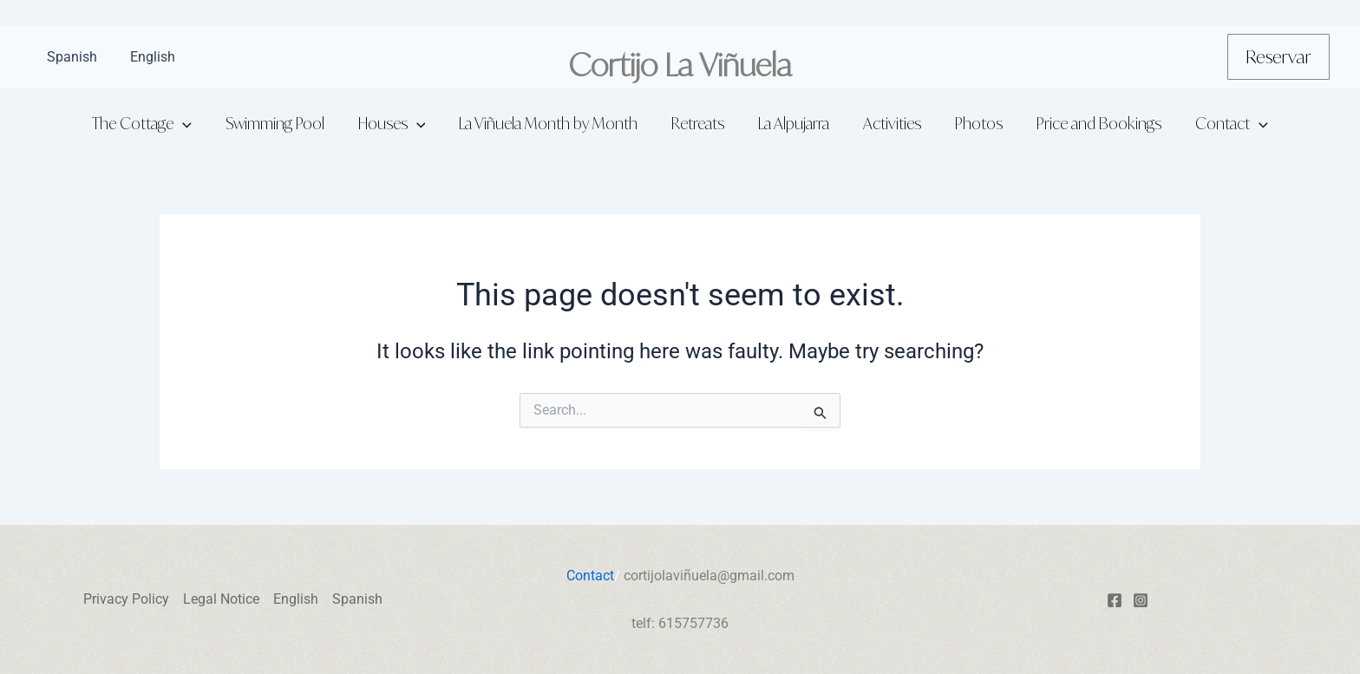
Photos (973, 123)
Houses (398, 123)
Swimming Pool (283, 123)
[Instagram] (1140, 600)
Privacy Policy (126, 599)
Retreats (699, 123)
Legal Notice (221, 599)
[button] (1278, 57)
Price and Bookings (1090, 123)
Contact (1220, 123)
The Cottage (153, 123)
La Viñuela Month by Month (552, 123)
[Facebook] (1114, 600)
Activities (889, 123)
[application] (194, 123)
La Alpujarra (792, 123)
